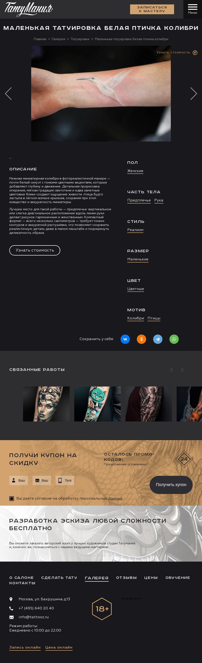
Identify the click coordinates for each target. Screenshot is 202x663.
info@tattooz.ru (34, 617)
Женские (135, 171)
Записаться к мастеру (152, 9)
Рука (158, 200)
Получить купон (171, 484)
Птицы (154, 318)
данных (115, 499)
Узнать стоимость (35, 250)
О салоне (21, 578)
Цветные (135, 289)
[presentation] (108, 483)
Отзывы (126, 578)
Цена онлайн (59, 647)
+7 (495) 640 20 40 (36, 608)
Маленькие (137, 259)
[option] (101, 198)
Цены (151, 578)
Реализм (135, 230)
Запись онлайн (25, 647)
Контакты (22, 583)
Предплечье (139, 200)
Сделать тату (59, 578)
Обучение (177, 578)
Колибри (135, 318)
